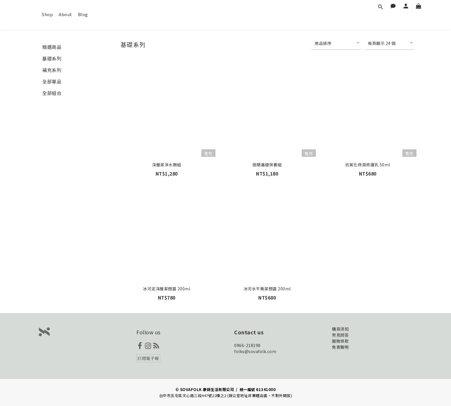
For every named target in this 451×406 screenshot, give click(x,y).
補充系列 (51, 69)
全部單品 (51, 81)
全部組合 (51, 92)
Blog (83, 14)
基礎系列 (51, 58)
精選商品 (51, 46)
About (65, 14)
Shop (47, 14)
